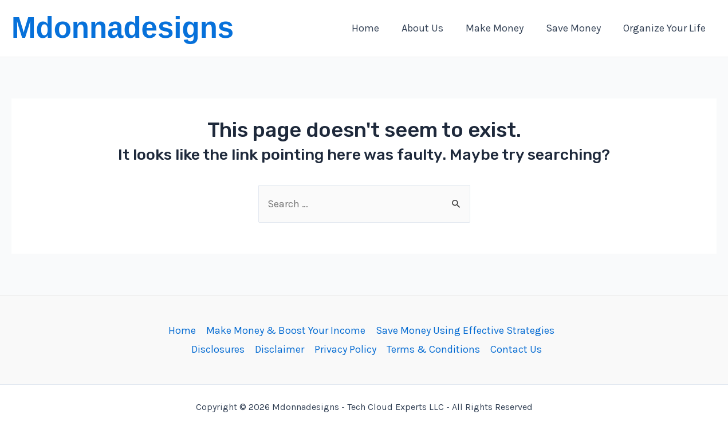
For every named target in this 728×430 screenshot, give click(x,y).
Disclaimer (279, 349)
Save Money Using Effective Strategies (465, 330)
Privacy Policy (345, 349)
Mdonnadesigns (122, 27)
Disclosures (218, 349)
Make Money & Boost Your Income (285, 330)
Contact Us (516, 349)
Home (182, 330)
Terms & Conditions (433, 349)
